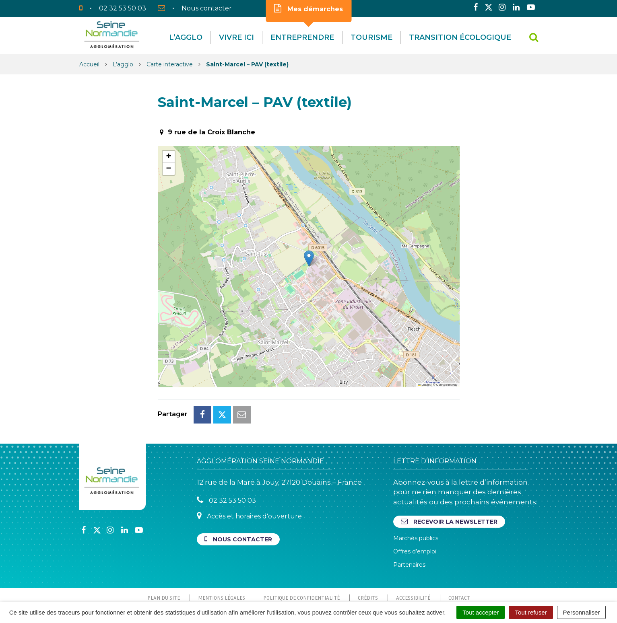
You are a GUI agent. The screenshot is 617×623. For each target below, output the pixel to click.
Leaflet (424, 385)
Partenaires (409, 529)
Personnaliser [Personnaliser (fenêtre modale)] (581, 612)
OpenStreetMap (447, 385)
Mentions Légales (221, 562)
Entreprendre (302, 37)
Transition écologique (460, 37)
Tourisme (371, 37)
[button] (309, 258)
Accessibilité (413, 562)
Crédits (368, 562)
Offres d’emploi (414, 515)
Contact (459, 562)
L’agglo (185, 37)
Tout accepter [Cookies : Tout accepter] (480, 612)
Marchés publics (415, 502)
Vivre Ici (236, 37)
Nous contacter (238, 503)
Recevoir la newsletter (449, 485)
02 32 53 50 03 (226, 464)
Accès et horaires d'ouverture (249, 480)
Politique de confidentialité (301, 562)
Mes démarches (308, 8)
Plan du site (163, 562)
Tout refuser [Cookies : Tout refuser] (531, 612)
